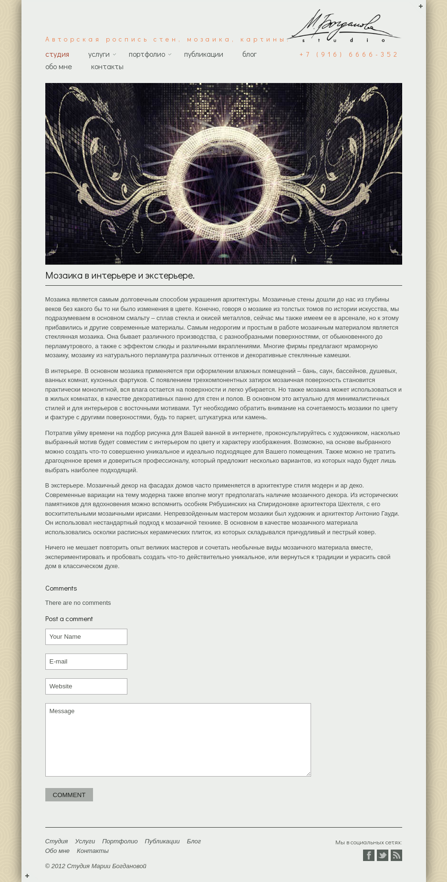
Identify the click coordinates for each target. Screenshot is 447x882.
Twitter (382, 855)
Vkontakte (396, 855)
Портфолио (147, 54)
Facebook (368, 855)
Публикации (203, 54)
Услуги (99, 54)
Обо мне (58, 66)
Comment (69, 795)
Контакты (107, 66)
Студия (57, 54)
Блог (249, 54)
